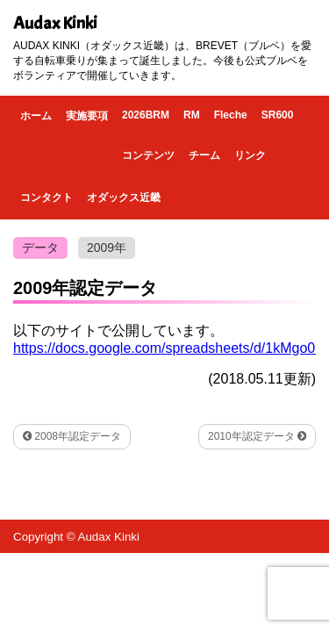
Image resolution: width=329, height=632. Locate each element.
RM (191, 115)
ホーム (36, 116)
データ (40, 248)
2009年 (106, 248)
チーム (204, 155)
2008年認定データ (72, 436)
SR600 (277, 115)
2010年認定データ (257, 436)
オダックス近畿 (124, 197)
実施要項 (87, 116)
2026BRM (145, 115)
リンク (250, 155)
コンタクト (46, 197)
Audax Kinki (55, 23)
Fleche (230, 115)
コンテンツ (148, 155)
